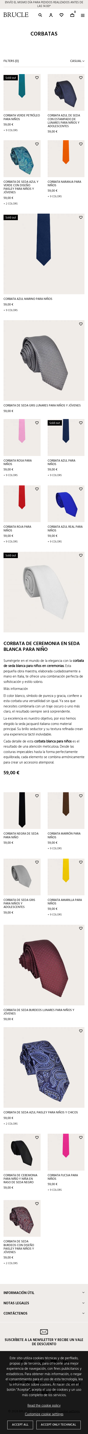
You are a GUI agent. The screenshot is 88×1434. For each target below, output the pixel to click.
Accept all (20, 1424)
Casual (76, 61)
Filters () (11, 61)
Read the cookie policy (44, 1406)
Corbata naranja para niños (64, 183)
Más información (16, 689)
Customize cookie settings (44, 1414)
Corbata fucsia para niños (63, 1177)
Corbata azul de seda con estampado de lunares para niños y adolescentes (64, 121)
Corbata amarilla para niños (65, 902)
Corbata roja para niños (17, 528)
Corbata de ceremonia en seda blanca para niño (42, 646)
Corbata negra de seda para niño (21, 835)
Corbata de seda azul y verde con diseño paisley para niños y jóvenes (21, 187)
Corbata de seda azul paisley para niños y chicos (41, 1112)
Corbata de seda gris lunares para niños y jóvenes (42, 405)
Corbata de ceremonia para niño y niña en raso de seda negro (20, 1179)
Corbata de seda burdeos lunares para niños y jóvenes (39, 1012)
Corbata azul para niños (61, 462)
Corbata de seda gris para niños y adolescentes (19, 904)
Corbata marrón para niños (64, 835)
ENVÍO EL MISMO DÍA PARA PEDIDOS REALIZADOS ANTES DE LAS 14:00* (44, 4)
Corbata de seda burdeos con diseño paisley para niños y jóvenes (19, 1247)
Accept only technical (58, 1424)
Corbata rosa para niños (18, 462)
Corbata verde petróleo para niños (22, 117)
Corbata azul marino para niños (28, 299)
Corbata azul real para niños (65, 528)
